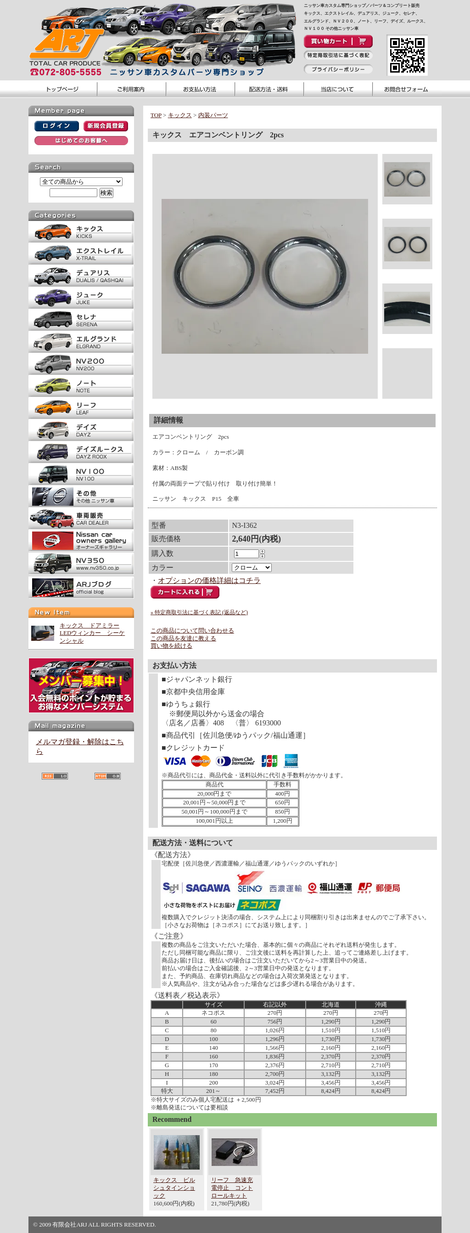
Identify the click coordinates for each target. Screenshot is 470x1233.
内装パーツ (213, 115)
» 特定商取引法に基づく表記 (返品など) (199, 612)
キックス (180, 115)
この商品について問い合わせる (192, 630)
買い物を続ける (171, 645)
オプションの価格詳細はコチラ (209, 580)
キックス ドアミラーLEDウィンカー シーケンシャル (92, 633)
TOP (156, 115)
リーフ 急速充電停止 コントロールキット (232, 1187)
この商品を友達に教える (183, 638)
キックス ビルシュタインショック (174, 1187)
